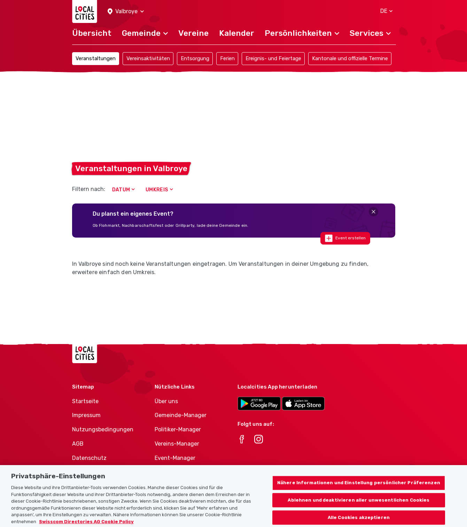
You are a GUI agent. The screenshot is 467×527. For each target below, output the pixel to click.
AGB (78, 443)
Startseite (85, 401)
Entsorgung (195, 58)
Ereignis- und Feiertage (273, 58)
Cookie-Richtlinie (94, 472)
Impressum (86, 415)
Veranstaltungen (96, 58)
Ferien (227, 58)
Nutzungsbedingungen (102, 429)
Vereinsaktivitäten (148, 58)
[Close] (373, 211)
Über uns (166, 401)
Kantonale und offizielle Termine (350, 58)
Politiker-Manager (178, 429)
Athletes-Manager (179, 472)
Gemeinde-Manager (181, 415)
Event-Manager (175, 458)
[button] (126, 11)
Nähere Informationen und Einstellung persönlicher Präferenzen (358, 492)
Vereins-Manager (177, 443)
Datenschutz (89, 458)
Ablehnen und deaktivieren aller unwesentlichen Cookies (358, 509)
